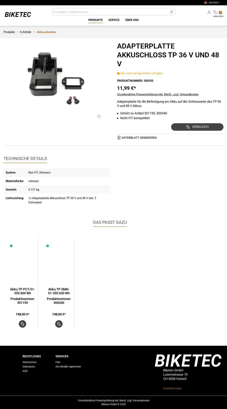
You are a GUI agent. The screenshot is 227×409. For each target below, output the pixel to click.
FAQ (58, 362)
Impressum (29, 366)
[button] (197, 127)
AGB (25, 371)
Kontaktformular (172, 388)
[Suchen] (171, 12)
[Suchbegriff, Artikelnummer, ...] (109, 12)
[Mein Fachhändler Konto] (209, 12)
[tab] (25, 158)
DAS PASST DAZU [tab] (110, 222)
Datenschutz (30, 362)
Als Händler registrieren (68, 366)
